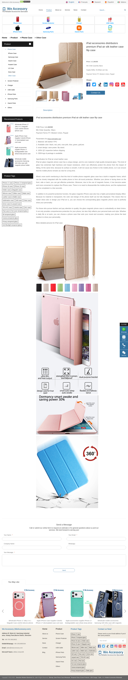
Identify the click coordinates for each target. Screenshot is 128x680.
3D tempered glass (9, 214)
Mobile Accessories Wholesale (113, 677)
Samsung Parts (13, 99)
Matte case (26, 193)
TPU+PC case (7, 207)
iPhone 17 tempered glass (23, 183)
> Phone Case (26, 38)
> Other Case (40, 38)
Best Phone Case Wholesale (62, 677)
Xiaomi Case (12, 61)
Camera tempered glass (10, 218)
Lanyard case (16, 204)
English (70, 2)
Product (49, 10)
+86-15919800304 (20, 643)
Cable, (100, 677)
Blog (43, 652)
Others (10, 107)
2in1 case (27, 207)
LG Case (11, 68)
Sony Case (11, 72)
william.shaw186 (18, 652)
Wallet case (16, 197)
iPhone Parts (12, 94)
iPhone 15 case (20, 186)
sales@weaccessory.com (14, 648)
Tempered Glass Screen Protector (80, 677)
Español (109, 2)
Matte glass (89, 670)
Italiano (122, 2)
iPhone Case (12, 53)
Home (41, 10)
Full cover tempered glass (19, 211)
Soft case (19, 200)
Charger (10, 85)
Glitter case (17, 193)
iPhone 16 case (8, 186)
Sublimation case (8, 200)
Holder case (6, 190)
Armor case (6, 204)
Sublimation (92, 651)
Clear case (27, 200)
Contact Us (95, 93)
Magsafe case (16, 190)
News (75, 10)
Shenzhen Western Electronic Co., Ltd (26, 677)
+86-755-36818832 (11, 639)
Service (67, 10)
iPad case (6, 211)
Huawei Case (12, 64)
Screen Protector (13, 81)
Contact (83, 10)
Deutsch (96, 2)
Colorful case (18, 207)
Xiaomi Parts (12, 103)
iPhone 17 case (8, 183)
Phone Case (12, 49)
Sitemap (51, 677)
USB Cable (11, 90)
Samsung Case (13, 57)
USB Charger (93, 677)
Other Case (12, 76)
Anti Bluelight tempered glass (12, 225)
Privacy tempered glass (10, 221)
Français (83, 2)
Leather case (7, 197)
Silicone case (7, 193)
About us (58, 10)
